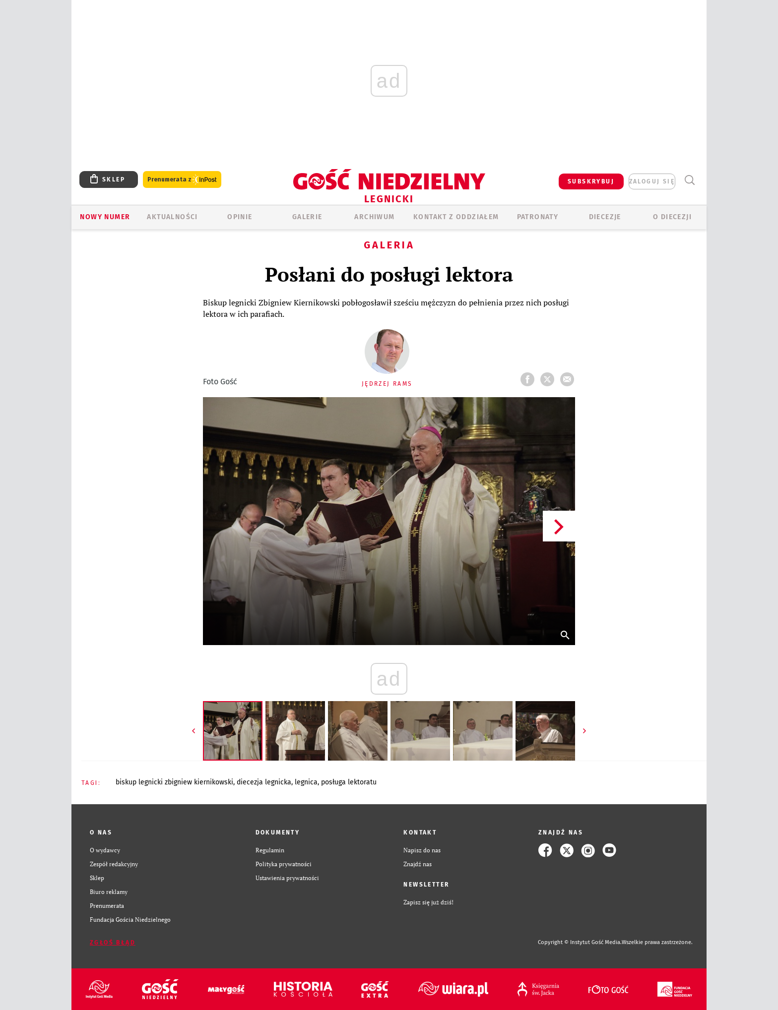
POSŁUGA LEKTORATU (349, 782)
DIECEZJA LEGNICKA (264, 782)
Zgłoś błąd (112, 942)
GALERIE (307, 217)
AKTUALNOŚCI (172, 217)
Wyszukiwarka (689, 180)
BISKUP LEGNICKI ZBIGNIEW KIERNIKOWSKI (174, 782)
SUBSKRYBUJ (591, 181)
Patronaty (538, 217)
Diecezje (605, 217)
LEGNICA (306, 782)
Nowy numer (105, 217)
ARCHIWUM (374, 217)
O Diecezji (672, 217)
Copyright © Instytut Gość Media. (580, 942)
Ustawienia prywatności (287, 878)
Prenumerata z (182, 179)
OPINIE (239, 217)
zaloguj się (652, 181)
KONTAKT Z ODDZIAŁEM (456, 217)
